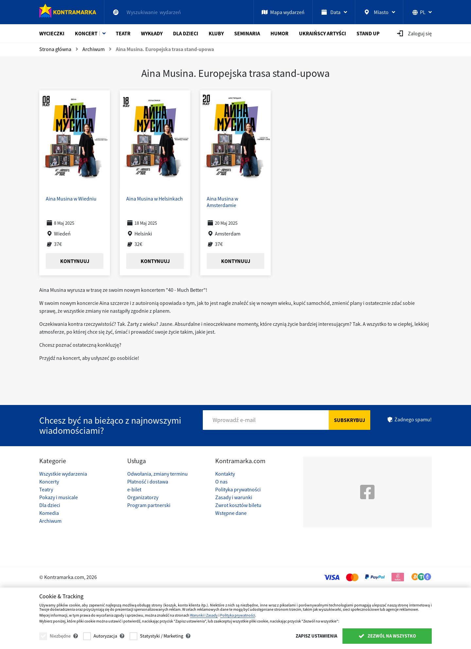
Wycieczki (51, 33)
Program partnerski (148, 505)
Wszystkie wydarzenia (63, 473)
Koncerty (49, 481)
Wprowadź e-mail (234, 420)
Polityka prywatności (238, 489)
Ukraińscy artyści (322, 33)
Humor (279, 33)
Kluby (216, 33)
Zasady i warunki (233, 497)
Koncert (86, 33)
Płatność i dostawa (147, 481)
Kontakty (225, 473)
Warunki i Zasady (204, 615)
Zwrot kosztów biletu (238, 505)
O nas (221, 481)
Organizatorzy (142, 497)
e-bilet (134, 489)
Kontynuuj (74, 261)
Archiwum (50, 520)
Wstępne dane (231, 513)
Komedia (49, 513)
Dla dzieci (185, 33)
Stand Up (368, 33)
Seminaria (247, 33)
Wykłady (152, 33)
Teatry (46, 489)
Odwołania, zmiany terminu (157, 473)
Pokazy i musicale (58, 497)
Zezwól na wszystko (387, 636)
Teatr (123, 33)
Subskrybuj (349, 420)
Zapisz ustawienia (316, 636)
